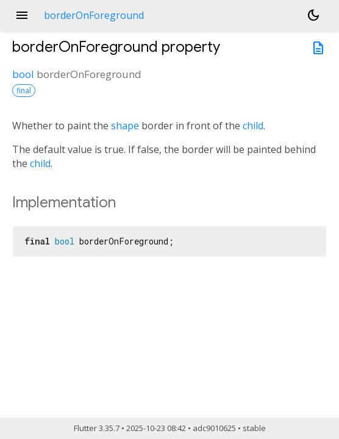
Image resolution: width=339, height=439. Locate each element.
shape (125, 125)
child (253, 125)
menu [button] (22, 15)
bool (23, 74)
